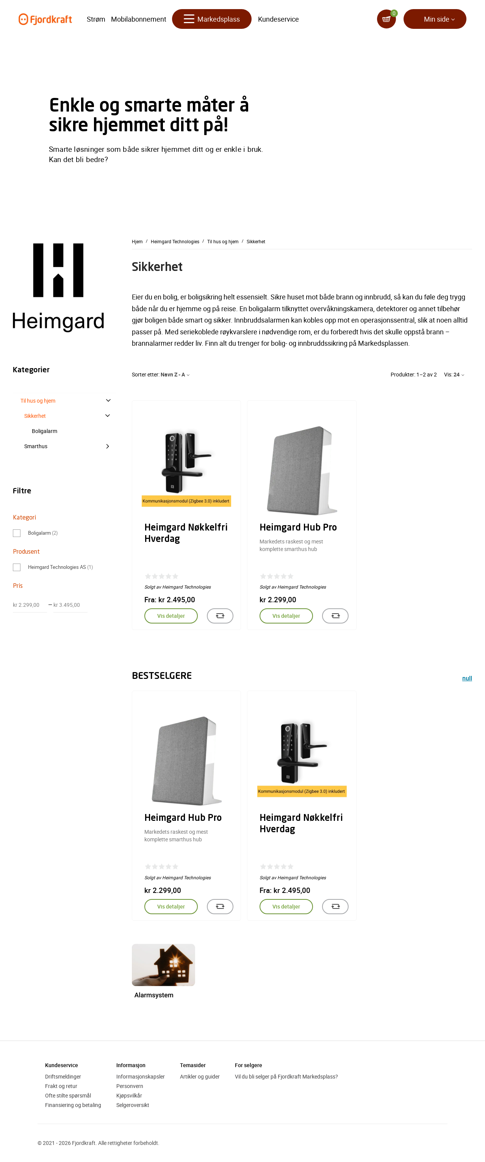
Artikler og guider (200, 1076)
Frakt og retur (61, 1086)
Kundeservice (278, 19)
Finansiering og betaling (73, 1104)
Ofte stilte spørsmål (68, 1095)
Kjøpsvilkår (129, 1095)
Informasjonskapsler (140, 1076)
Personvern (129, 1086)
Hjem (137, 241)
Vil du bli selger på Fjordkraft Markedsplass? (286, 1076)
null (467, 679)
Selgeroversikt (132, 1104)
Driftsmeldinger (63, 1076)
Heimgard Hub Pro (298, 528)
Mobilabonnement (138, 19)
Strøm (96, 19)
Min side (436, 19)
